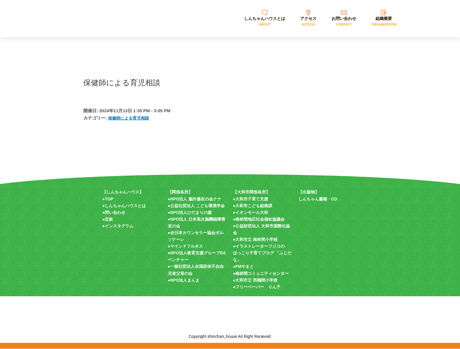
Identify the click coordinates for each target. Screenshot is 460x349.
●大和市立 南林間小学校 (255, 239)
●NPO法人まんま (184, 280)
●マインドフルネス (185, 246)
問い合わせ (115, 212)
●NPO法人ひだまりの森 (190, 212)
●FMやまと (243, 266)
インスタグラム (119, 226)
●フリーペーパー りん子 (256, 287)
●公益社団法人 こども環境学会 (196, 205)
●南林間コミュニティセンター (261, 273)
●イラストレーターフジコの (259, 246)
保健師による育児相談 (130, 117)
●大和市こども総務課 (252, 205)
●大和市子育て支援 (250, 199)
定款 (109, 219)
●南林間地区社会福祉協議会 (259, 219)
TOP (109, 199)
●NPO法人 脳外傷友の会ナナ (194, 199)
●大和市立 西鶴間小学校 (255, 280)
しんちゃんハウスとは (125, 205)
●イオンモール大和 (250, 212)
